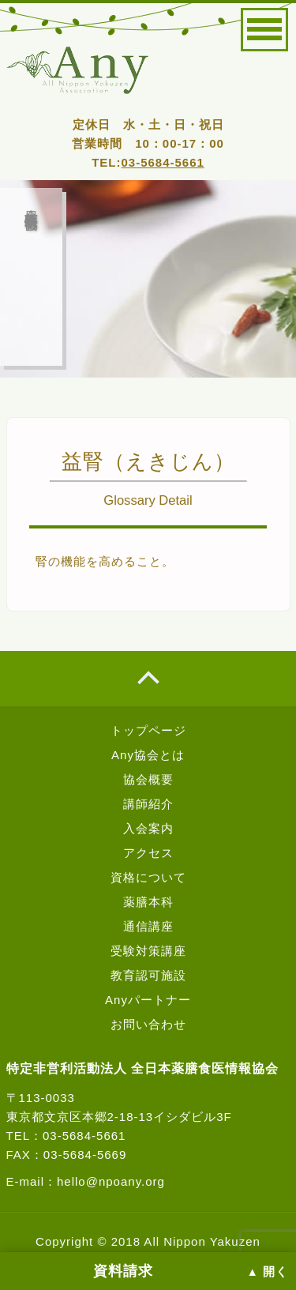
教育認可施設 (148, 975)
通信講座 (148, 926)
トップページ (148, 730)
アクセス (148, 852)
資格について (148, 877)
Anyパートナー (148, 999)
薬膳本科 (148, 901)
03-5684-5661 (162, 162)
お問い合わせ (148, 1024)
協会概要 (148, 779)
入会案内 (148, 828)
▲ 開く (267, 1272)
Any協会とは (148, 755)
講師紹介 (148, 803)
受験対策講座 (148, 950)
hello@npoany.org (111, 1181)
